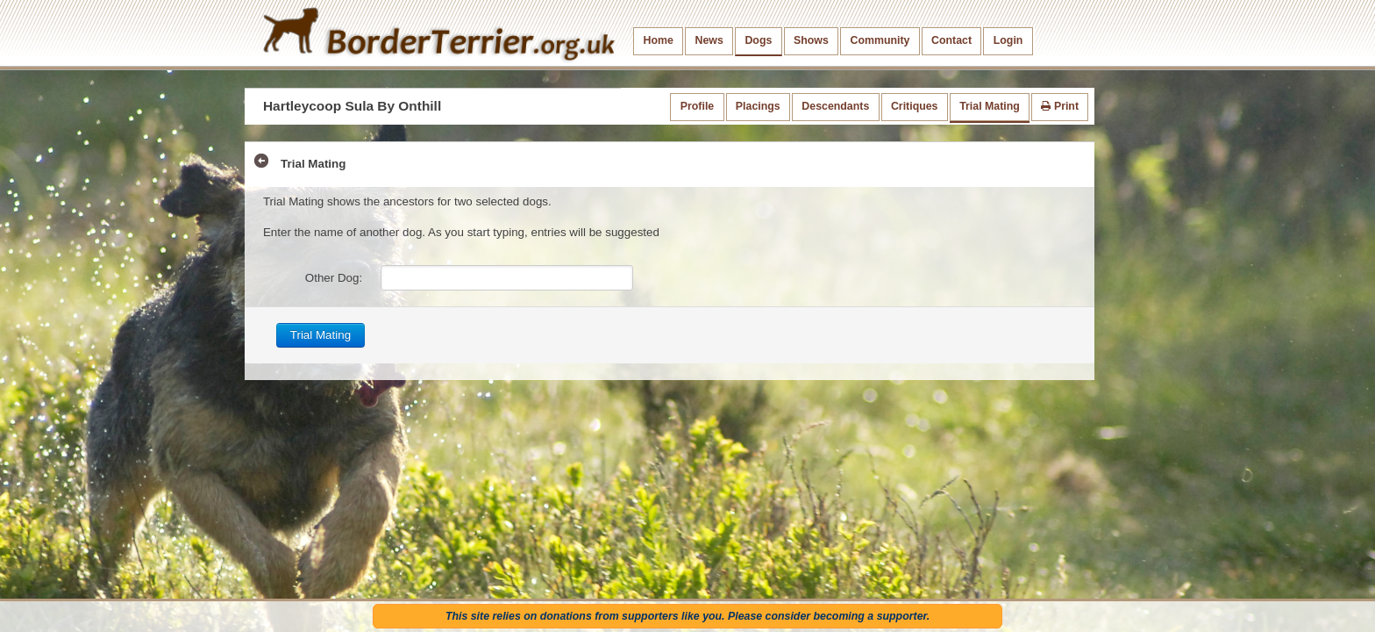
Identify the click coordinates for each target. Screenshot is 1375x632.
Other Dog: (333, 277)
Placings (758, 106)
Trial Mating (989, 106)
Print (1060, 106)
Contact (951, 40)
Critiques (914, 106)
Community (879, 40)
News (709, 40)
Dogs (758, 40)
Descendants (835, 106)
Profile (697, 106)
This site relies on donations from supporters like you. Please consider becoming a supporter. (687, 616)
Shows (811, 40)
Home (658, 40)
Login (1008, 40)
